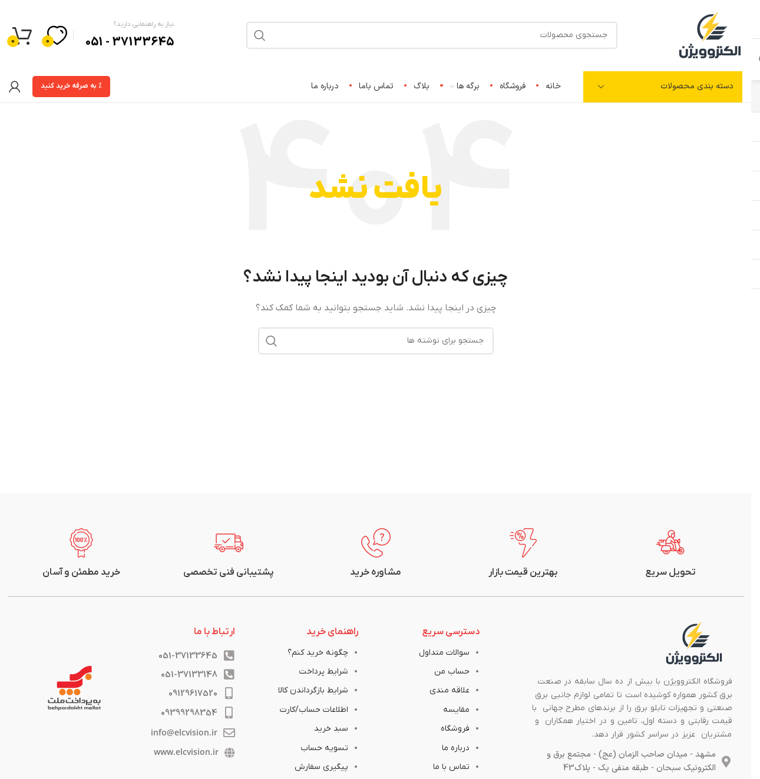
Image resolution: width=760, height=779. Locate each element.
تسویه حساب (324, 748)
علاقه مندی (449, 690)
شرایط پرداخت (323, 671)
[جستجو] (376, 340)
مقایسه (456, 709)
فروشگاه (455, 728)
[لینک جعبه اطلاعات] (670, 553)
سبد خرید (331, 728)
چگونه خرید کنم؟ (318, 652)
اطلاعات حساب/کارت (314, 709)
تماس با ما (451, 767)
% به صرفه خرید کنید (71, 86)
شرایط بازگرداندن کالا (313, 690)
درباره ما (456, 748)
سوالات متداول (444, 652)
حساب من (452, 671)
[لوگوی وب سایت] (710, 34)
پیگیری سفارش (321, 767)
